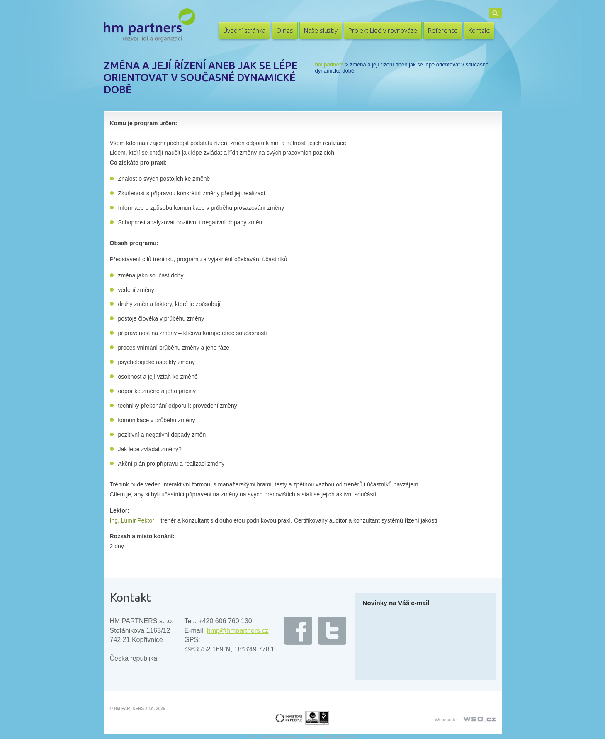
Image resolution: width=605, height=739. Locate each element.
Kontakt (479, 30)
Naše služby (321, 30)
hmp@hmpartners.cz (238, 630)
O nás (284, 30)
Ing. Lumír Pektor (132, 520)
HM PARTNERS (329, 64)
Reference (443, 30)
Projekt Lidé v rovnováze (382, 30)
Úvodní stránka (244, 30)
